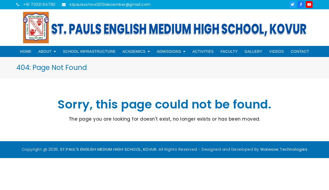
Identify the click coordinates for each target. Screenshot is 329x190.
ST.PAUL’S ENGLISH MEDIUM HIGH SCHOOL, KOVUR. (108, 149)
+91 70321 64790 (39, 4)
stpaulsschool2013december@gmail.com (110, 4)
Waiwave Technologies (283, 149)
